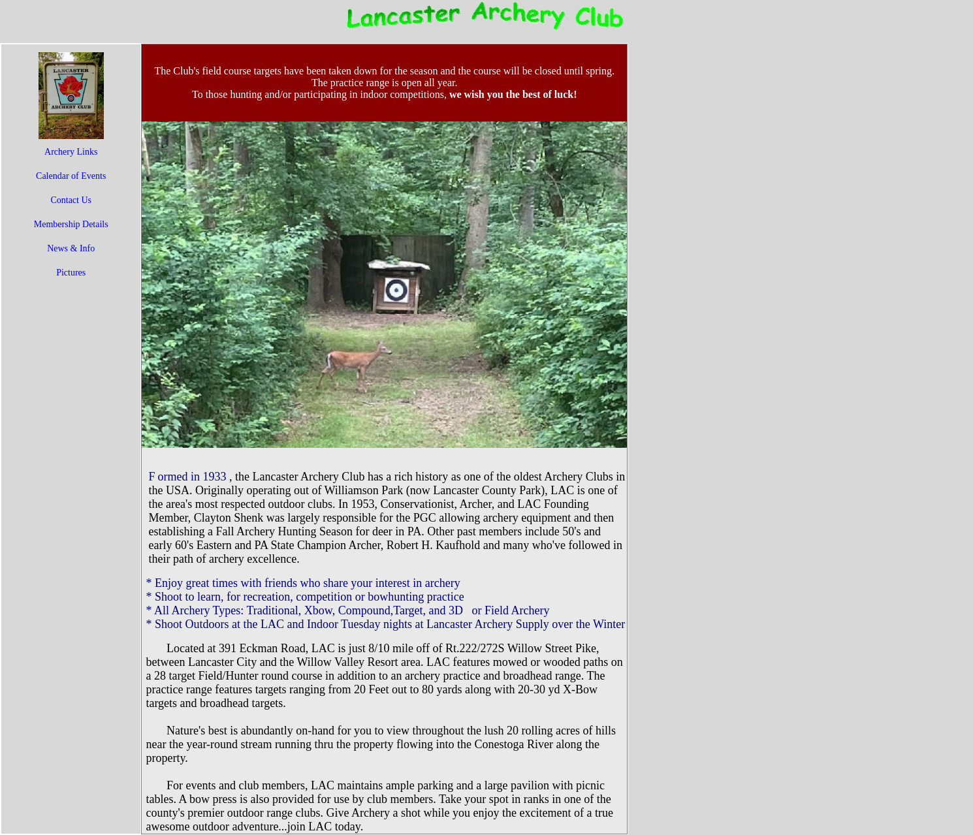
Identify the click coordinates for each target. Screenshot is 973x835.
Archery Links (70, 152)
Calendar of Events (71, 176)
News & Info (71, 248)
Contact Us (70, 200)
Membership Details (71, 224)
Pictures (71, 272)
